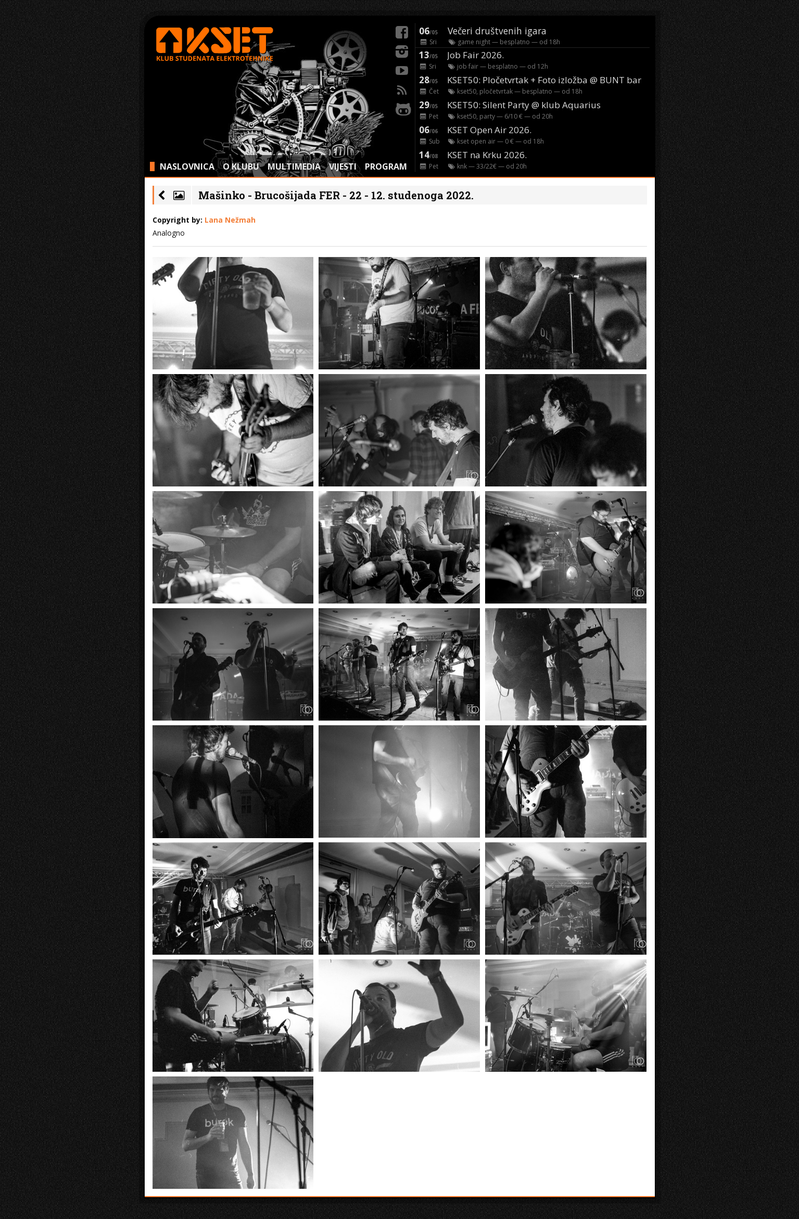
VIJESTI (343, 166)
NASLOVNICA (187, 166)
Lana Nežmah (230, 220)
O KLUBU (241, 166)
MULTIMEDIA (294, 166)
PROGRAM (386, 166)
